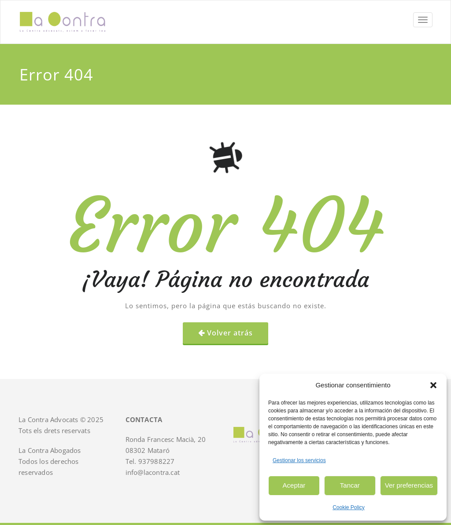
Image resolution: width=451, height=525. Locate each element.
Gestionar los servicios (299, 460)
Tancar (350, 485)
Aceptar (294, 485)
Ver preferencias (409, 485)
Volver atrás (230, 333)
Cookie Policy (349, 507)
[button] (433, 385)
